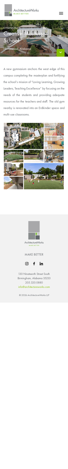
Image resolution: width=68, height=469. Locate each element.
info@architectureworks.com (34, 287)
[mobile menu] (61, 13)
